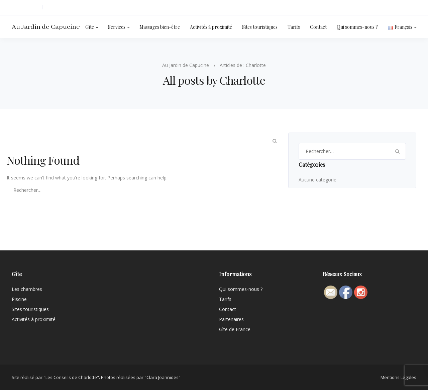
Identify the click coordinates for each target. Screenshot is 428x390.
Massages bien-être (159, 27)
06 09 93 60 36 (25, 7)
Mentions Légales (398, 377)
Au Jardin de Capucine (46, 27)
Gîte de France (234, 329)
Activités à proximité (211, 27)
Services (116, 27)
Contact (318, 27)
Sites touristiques (260, 27)
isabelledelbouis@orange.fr (73, 7)
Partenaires (231, 319)
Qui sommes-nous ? (357, 27)
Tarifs (294, 27)
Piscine (19, 299)
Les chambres (27, 289)
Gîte (89, 27)
